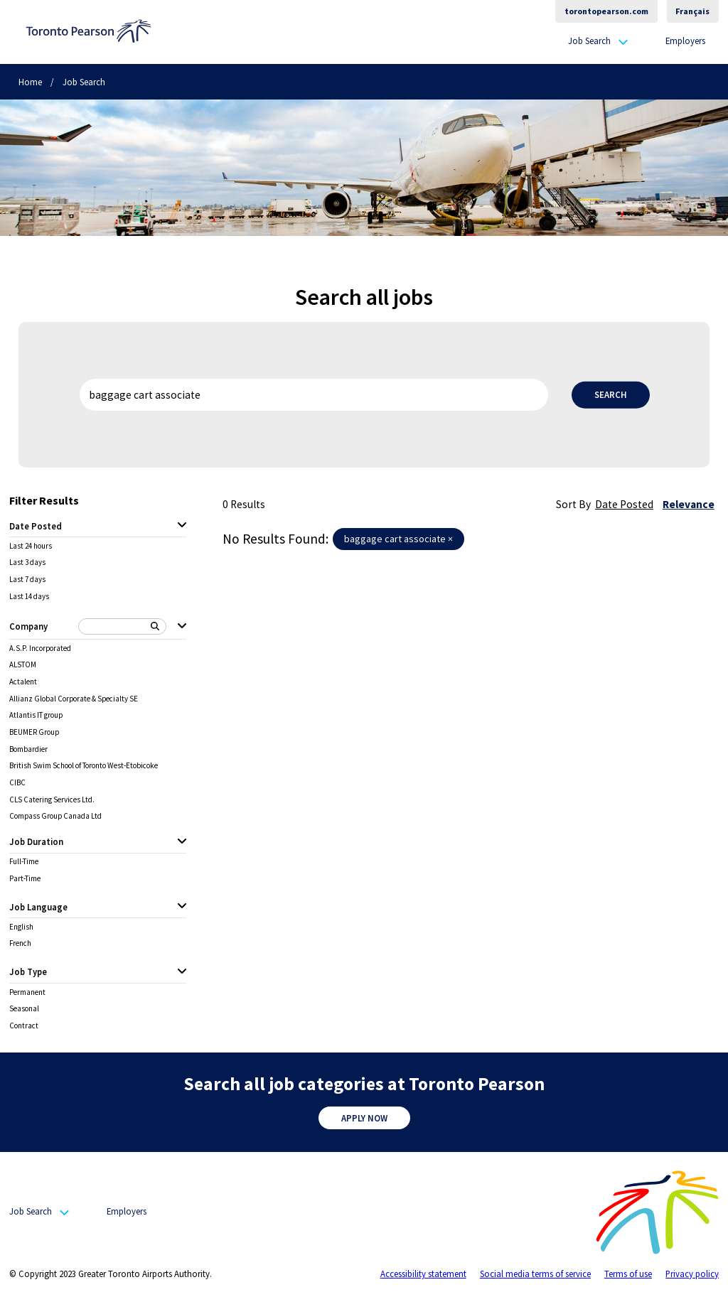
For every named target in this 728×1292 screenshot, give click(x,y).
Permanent (27, 992)
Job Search (589, 41)
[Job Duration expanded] (182, 842)
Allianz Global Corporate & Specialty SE (73, 699)
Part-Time (25, 879)
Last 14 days (29, 597)
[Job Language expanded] (182, 906)
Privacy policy (692, 1273)
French (20, 943)
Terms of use (628, 1273)
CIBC (17, 783)
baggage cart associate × (398, 538)
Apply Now (364, 1118)
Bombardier (28, 749)
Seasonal (24, 1009)
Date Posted (624, 504)
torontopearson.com (606, 11)
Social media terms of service (535, 1273)
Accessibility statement (423, 1273)
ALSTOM (22, 665)
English (21, 927)
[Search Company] (122, 626)
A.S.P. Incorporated (40, 648)
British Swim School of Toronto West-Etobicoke (83, 766)
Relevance (688, 504)
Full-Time (23, 862)
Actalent (23, 682)
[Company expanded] (182, 626)
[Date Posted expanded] (182, 526)
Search (610, 394)
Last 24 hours (30, 546)
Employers (685, 40)
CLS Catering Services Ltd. (52, 800)
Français (692, 11)
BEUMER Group (34, 732)
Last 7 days (27, 579)
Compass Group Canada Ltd (55, 816)
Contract (23, 1026)
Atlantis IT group (36, 715)
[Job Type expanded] (182, 972)
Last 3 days (27, 562)
